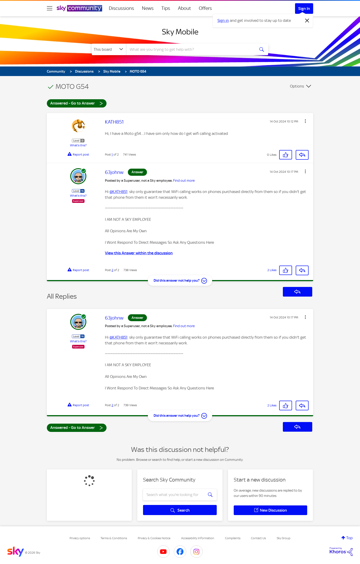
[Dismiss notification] (307, 20)
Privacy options (80, 538)
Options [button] (297, 86)
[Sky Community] (79, 8)
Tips (165, 8)
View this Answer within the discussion (139, 253)
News (148, 8)
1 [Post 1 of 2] (112, 154)
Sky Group (283, 538)
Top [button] (349, 538)
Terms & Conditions (114, 538)
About (184, 8)
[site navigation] (49, 8)
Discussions (121, 8)
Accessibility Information (197, 538)
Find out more (184, 181)
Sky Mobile (180, 31)
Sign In (304, 8)
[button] (305, 121)
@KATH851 (118, 191)
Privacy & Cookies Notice (154, 538)
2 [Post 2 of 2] (112, 270)
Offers (205, 8)
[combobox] (190, 49)
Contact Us (258, 538)
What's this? (78, 145)
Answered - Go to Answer (76, 103)
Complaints (232, 538)
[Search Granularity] (109, 49)
